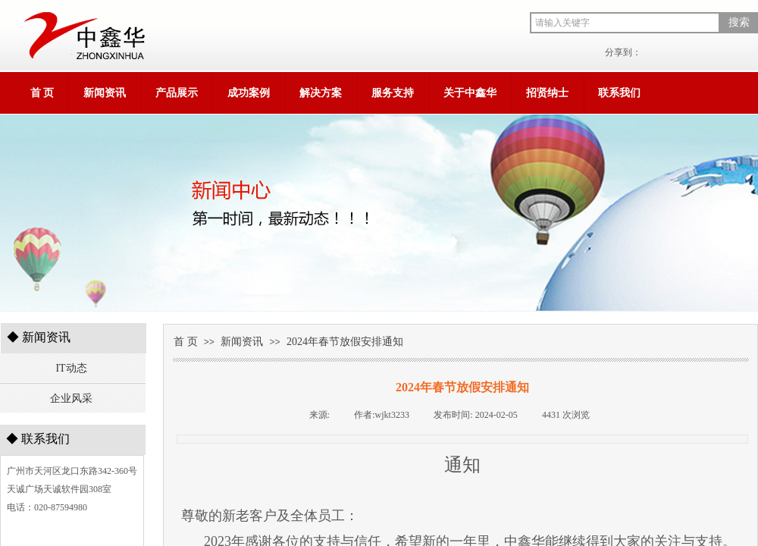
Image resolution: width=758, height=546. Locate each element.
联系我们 (619, 93)
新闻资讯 (104, 93)
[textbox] (625, 22)
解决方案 (320, 93)
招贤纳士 (547, 93)
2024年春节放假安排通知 (345, 341)
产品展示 (176, 93)
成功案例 (248, 93)
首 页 (42, 93)
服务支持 (392, 93)
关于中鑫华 (469, 93)
